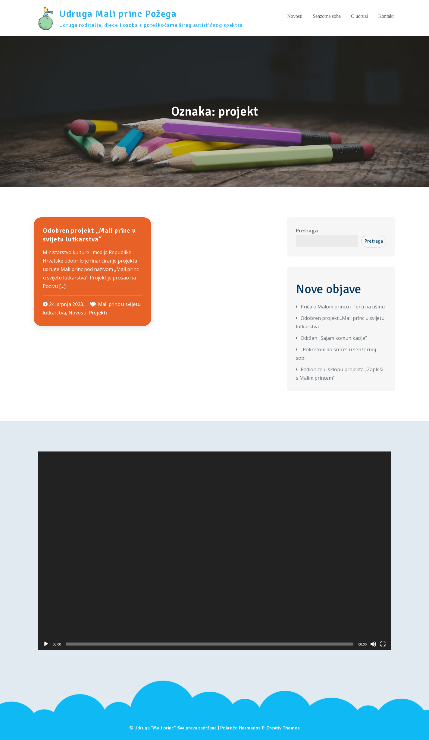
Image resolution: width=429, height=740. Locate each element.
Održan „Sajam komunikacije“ (334, 338)
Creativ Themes (283, 728)
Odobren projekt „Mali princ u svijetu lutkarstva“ (89, 234)
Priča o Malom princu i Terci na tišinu (343, 306)
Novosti (294, 16)
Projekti (98, 312)
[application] (214, 550)
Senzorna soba (327, 16)
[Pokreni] (46, 644)
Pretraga (307, 230)
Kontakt (386, 16)
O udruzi (359, 16)
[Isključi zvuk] (373, 644)
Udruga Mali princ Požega (118, 14)
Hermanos (250, 728)
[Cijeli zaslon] (383, 644)
